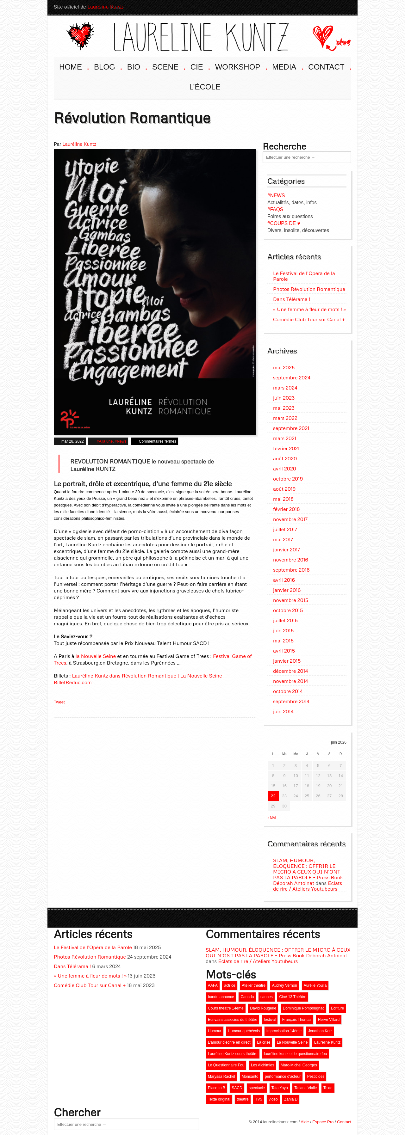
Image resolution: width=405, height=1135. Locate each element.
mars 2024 (285, 386)
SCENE (168, 64)
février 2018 (286, 507)
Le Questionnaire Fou (226, 1063)
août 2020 (285, 457)
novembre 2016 (290, 558)
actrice (229, 984)
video (273, 1097)
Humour (214, 1029)
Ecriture (337, 1006)
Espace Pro (322, 1120)
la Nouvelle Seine (96, 654)
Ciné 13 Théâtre (292, 995)
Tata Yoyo (279, 1086)
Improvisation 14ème (284, 1029)
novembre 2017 (290, 517)
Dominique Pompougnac (303, 1006)
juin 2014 (283, 710)
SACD (237, 1086)
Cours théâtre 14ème (226, 1006)
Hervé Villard (329, 1018)
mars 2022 (285, 416)
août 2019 (284, 487)
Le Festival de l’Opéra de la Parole (304, 274)
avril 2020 (284, 467)
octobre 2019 (288, 477)
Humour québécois (244, 1029)
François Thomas (296, 1018)
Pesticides (316, 1075)
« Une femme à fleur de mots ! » (309, 307)
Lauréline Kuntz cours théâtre (233, 1052)
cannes (266, 995)
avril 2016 (284, 578)
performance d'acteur (283, 1075)
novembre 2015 (290, 598)
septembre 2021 (291, 426)
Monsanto (250, 1075)
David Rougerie (263, 1006)
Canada (247, 995)
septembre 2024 (291, 376)
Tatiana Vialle (305, 1086)
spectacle (257, 1086)
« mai (272, 816)
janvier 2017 (286, 548)
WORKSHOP (240, 64)
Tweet (59, 700)
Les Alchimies (262, 1063)
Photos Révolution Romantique (309, 287)
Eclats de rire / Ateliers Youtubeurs (307, 884)
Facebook (322, 6)
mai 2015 (283, 639)
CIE (199, 64)
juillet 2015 (285, 619)
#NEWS (276, 194)
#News (121, 440)
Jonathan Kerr (320, 1029)
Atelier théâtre (253, 984)
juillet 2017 (285, 528)
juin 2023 (284, 396)
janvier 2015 (287, 659)
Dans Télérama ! (291, 297)
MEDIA (287, 64)
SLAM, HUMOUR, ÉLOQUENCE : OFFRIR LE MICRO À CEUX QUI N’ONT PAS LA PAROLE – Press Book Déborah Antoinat (308, 870)
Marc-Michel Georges (299, 1063)
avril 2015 (284, 649)
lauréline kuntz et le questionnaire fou (295, 1052)
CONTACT (329, 64)
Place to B (216, 1086)
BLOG (107, 64)
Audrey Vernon (284, 984)
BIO (136, 64)
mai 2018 (283, 497)
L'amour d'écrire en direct (229, 1041)
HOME (73, 64)
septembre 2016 (291, 568)
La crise (263, 1041)
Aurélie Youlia (315, 984)
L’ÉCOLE (205, 85)
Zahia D (290, 1097)
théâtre (242, 1097)
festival (270, 1018)
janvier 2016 (287, 588)
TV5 (258, 1097)
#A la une (105, 440)
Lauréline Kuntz (105, 6)
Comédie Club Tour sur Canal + (309, 318)
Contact (344, 1120)
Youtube (311, 6)
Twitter (345, 6)
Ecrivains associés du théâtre (232, 1018)
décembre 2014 (290, 669)
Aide (305, 1120)
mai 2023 (284, 406)
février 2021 (286, 447)
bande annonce (221, 995)
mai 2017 (283, 538)
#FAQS (275, 208)
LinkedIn (334, 6)
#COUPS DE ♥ (283, 221)
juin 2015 (283, 629)
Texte (328, 1086)
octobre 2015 (288, 608)
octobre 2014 (288, 689)
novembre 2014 (290, 679)
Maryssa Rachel (221, 1075)
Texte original (219, 1097)
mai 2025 (284, 366)
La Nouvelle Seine (292, 1041)
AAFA (213, 984)
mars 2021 (284, 436)
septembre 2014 (291, 699)
